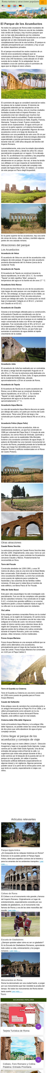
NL (15, 6)
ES (10, 6)
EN (4, 6)
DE (21, 6)
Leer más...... (13, 910)
